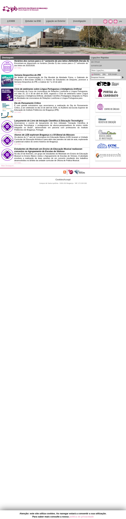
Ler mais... (18, 68)
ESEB (11, 21)
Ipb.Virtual (95, 62)
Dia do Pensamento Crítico (27, 103)
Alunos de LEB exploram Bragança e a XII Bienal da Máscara (44, 135)
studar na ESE (33, 21)
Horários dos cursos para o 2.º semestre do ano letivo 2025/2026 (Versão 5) (51, 61)
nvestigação (79, 21)
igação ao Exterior (55, 21)
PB (120, 21)
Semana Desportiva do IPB (27, 75)
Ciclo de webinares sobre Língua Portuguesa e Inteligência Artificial (48, 89)
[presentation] (95, 75)
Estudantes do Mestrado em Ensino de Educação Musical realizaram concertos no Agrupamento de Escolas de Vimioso (48, 150)
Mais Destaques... (8, 166)
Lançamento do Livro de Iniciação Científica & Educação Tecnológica (48, 121)
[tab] (95, 75)
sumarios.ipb (96, 65)
